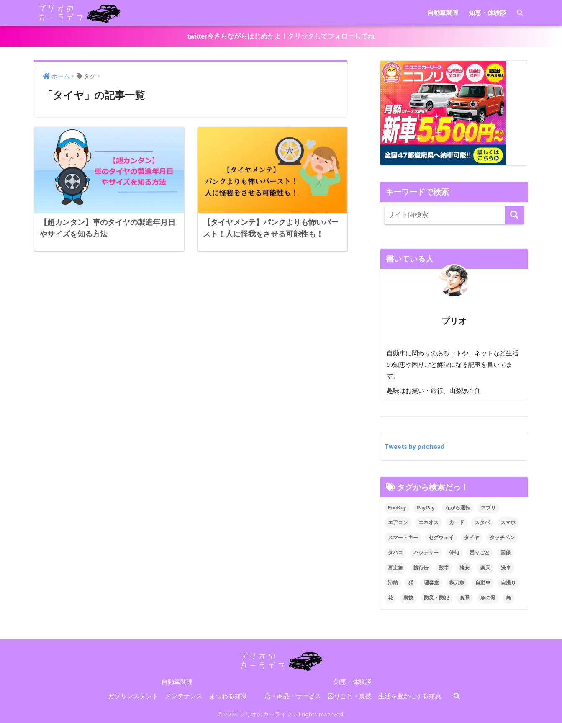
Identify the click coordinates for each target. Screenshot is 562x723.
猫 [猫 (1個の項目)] (410, 583)
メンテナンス (184, 696)
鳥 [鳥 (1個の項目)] (508, 598)
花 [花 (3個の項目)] (390, 598)
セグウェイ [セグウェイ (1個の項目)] (441, 537)
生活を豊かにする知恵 (409, 696)
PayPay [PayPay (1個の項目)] (426, 508)
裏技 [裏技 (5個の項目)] (408, 598)
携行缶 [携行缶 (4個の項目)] (421, 568)
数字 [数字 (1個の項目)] (444, 568)
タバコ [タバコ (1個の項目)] (395, 553)
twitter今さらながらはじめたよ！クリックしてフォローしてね (281, 36)
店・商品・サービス (292, 696)
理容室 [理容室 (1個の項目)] (431, 583)
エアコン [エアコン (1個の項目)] (398, 522)
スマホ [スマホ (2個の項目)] (508, 522)
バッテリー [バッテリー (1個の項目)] (426, 553)
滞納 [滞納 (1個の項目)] (393, 583)
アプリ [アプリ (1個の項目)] (488, 508)
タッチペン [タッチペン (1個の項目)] (502, 537)
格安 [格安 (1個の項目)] (464, 568)
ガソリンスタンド (133, 696)
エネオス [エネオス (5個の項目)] (428, 522)
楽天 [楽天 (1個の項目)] (485, 568)
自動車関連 (443, 12)
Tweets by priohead (414, 446)
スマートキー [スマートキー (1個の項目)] (403, 537)
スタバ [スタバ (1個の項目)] (482, 522)
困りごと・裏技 (350, 696)
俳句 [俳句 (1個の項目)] (454, 553)
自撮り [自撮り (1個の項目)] (508, 583)
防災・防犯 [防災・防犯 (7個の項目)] (436, 598)
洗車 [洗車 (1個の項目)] (506, 568)
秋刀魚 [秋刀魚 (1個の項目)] (456, 583)
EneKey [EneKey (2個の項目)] (397, 508)
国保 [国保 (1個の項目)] (505, 553)
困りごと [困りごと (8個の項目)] (480, 553)
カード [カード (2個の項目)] (456, 522)
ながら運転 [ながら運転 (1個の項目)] (457, 508)
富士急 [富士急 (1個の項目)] (395, 568)
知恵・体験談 (487, 12)
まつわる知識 (228, 696)
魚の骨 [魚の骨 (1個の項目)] (487, 598)
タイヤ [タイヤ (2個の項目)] (471, 537)
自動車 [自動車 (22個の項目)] (482, 583)
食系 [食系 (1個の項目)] (464, 598)
